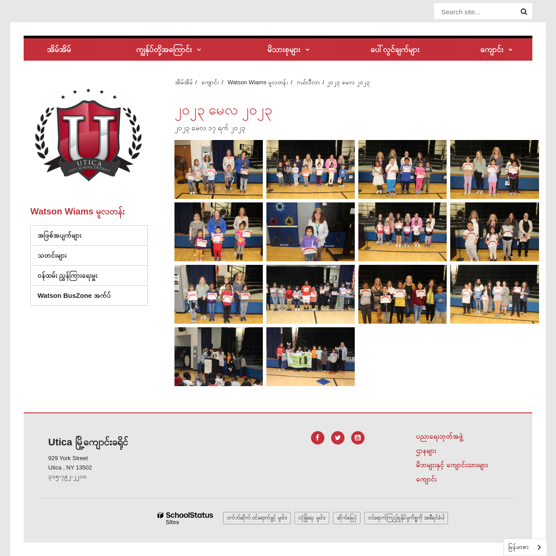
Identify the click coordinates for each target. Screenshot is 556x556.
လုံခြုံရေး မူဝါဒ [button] (312, 518)
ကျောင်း (210, 82)
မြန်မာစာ (518, 547)
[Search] (524, 12)
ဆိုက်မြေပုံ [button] (347, 518)
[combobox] (525, 547)
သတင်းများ (51, 255)
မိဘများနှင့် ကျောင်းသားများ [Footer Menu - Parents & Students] (451, 465)
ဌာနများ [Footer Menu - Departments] (426, 450)
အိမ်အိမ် (184, 82)
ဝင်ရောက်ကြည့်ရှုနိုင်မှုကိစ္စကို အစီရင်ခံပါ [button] (406, 518)
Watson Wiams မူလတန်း (258, 82)
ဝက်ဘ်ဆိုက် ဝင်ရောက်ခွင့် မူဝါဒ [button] (257, 518)
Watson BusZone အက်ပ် (74, 295)
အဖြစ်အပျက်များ (59, 235)
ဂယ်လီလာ (308, 82)
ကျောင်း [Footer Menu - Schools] (426, 479)
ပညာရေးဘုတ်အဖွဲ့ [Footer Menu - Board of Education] (439, 436)
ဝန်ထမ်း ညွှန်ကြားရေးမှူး (67, 275)
